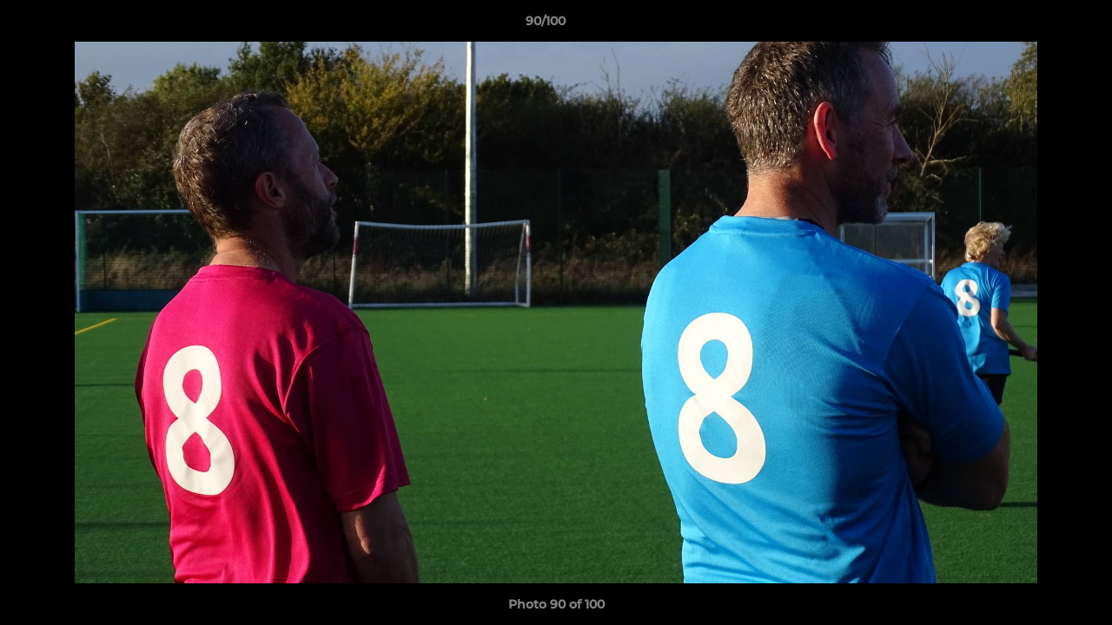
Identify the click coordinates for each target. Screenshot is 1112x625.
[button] (1039, 25)
